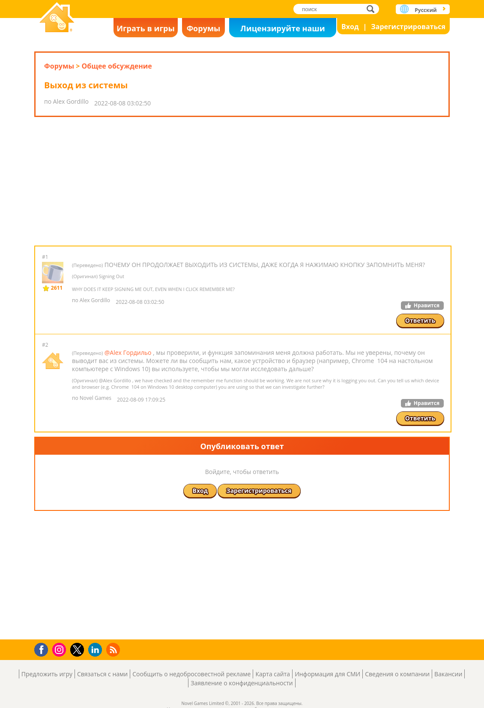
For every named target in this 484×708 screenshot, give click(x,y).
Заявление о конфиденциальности (242, 683)
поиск (373, 8)
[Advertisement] (242, 181)
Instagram (60, 649)
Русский (425, 10)
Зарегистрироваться (408, 26)
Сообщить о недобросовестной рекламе (191, 674)
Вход (350, 26)
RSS (114, 649)
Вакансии (448, 674)
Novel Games (57, 18)
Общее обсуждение (116, 66)
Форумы (204, 28)
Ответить (420, 320)
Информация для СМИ (327, 674)
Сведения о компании (397, 674)
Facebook (43, 648)
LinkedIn (96, 650)
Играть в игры (146, 28)
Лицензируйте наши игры (282, 30)
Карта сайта (272, 674)
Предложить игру (46, 674)
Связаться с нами (102, 674)
